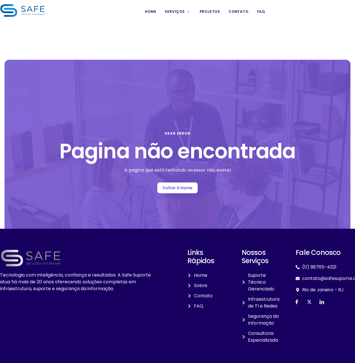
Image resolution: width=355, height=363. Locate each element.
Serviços (178, 11)
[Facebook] (297, 302)
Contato (238, 11)
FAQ (261, 11)
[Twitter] (309, 302)
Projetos (210, 11)
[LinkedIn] (322, 302)
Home (150, 11)
